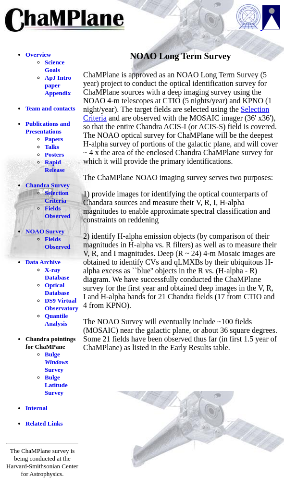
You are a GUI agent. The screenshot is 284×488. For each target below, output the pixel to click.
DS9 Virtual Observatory (61, 304)
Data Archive (43, 262)
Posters (54, 154)
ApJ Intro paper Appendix (58, 85)
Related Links (44, 423)
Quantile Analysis (56, 319)
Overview (38, 54)
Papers (54, 139)
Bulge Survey (56, 362)
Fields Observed (57, 212)
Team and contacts (50, 108)
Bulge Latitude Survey (56, 385)
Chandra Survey (47, 185)
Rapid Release (55, 166)
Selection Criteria (57, 196)
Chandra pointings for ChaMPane (50, 342)
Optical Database (57, 288)
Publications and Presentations (47, 127)
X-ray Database (57, 273)
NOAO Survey (44, 231)
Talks (52, 146)
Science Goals (54, 66)
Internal (36, 408)
